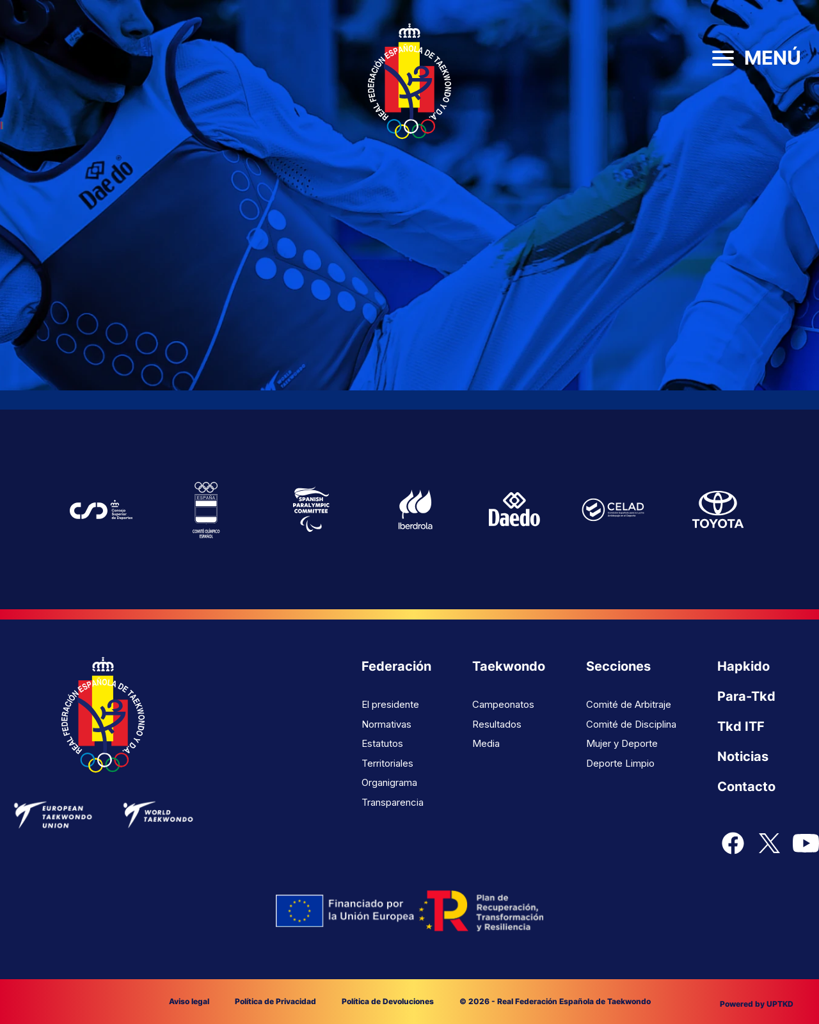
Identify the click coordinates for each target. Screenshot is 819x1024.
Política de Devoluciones (388, 1001)
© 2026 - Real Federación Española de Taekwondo (555, 1001)
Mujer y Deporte (622, 743)
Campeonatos (503, 704)
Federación (396, 666)
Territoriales (387, 763)
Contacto (746, 786)
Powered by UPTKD (756, 1004)
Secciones (618, 666)
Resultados (496, 724)
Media (486, 743)
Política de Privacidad (275, 1001)
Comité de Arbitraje (628, 704)
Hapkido (743, 666)
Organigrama (389, 782)
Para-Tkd (746, 696)
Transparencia (393, 802)
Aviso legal (189, 1001)
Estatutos (382, 743)
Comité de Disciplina (631, 724)
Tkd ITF (741, 726)
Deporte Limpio (620, 763)
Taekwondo (508, 666)
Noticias (742, 756)
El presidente (390, 704)
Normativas (386, 724)
